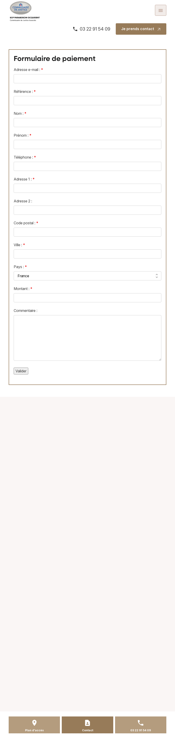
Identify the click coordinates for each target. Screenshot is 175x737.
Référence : (25, 91)
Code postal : (26, 223)
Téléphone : (25, 157)
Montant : (23, 288)
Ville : (19, 245)
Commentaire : (25, 310)
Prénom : (22, 135)
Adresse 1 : (24, 179)
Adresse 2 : (23, 201)
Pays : (20, 266)
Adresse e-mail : (28, 69)
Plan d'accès (34, 730)
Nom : (20, 113)
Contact (87, 730)
